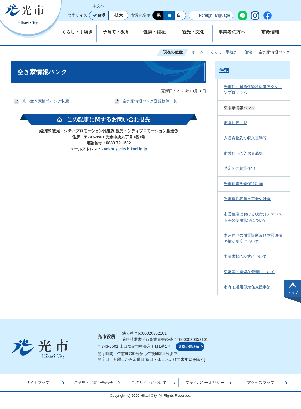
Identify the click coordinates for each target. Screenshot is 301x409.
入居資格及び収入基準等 (245, 138)
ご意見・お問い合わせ (93, 382)
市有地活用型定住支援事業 (247, 287)
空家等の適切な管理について (249, 272)
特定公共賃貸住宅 (239, 168)
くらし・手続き (223, 52)
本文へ (98, 6)
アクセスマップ (260, 382)
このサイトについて (149, 382)
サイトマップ (37, 382)
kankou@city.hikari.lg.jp (124, 149)
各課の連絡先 (189, 346)
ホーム (197, 52)
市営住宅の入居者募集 (243, 153)
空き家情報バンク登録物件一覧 (150, 101)
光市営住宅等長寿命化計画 (247, 199)
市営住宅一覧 (235, 123)
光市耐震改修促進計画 (243, 184)
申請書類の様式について (245, 256)
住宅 (248, 52)
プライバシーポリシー (204, 382)
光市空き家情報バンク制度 (45, 101)
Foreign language (214, 15)
